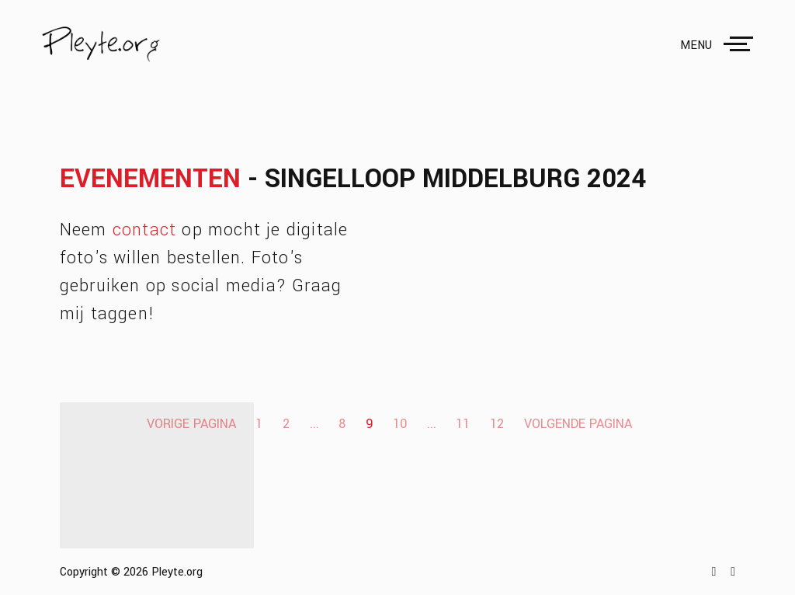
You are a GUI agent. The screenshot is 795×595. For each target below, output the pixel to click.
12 (497, 424)
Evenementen (150, 179)
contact (144, 229)
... (314, 424)
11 (463, 424)
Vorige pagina (191, 424)
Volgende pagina (578, 424)
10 (400, 424)
